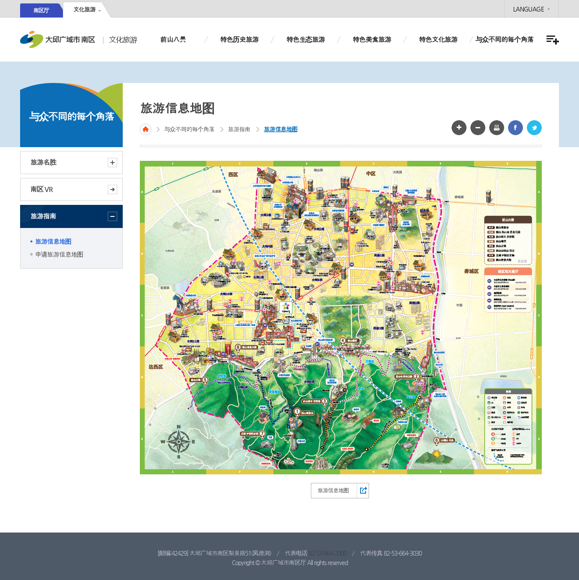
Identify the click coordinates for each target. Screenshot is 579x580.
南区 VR (41, 189)
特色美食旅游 (371, 40)
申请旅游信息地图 (59, 254)
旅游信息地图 (53, 241)
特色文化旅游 (438, 40)
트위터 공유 (534, 127)
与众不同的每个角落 (504, 40)
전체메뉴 (551, 40)
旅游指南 (73, 216)
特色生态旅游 (305, 40)
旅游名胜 (73, 162)
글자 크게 (459, 127)
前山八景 (173, 40)
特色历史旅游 (239, 40)
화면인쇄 (496, 127)
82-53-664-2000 (327, 553)
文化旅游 (84, 9)
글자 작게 (477, 127)
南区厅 (41, 10)
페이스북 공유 (515, 127)
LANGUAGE (528, 9)
